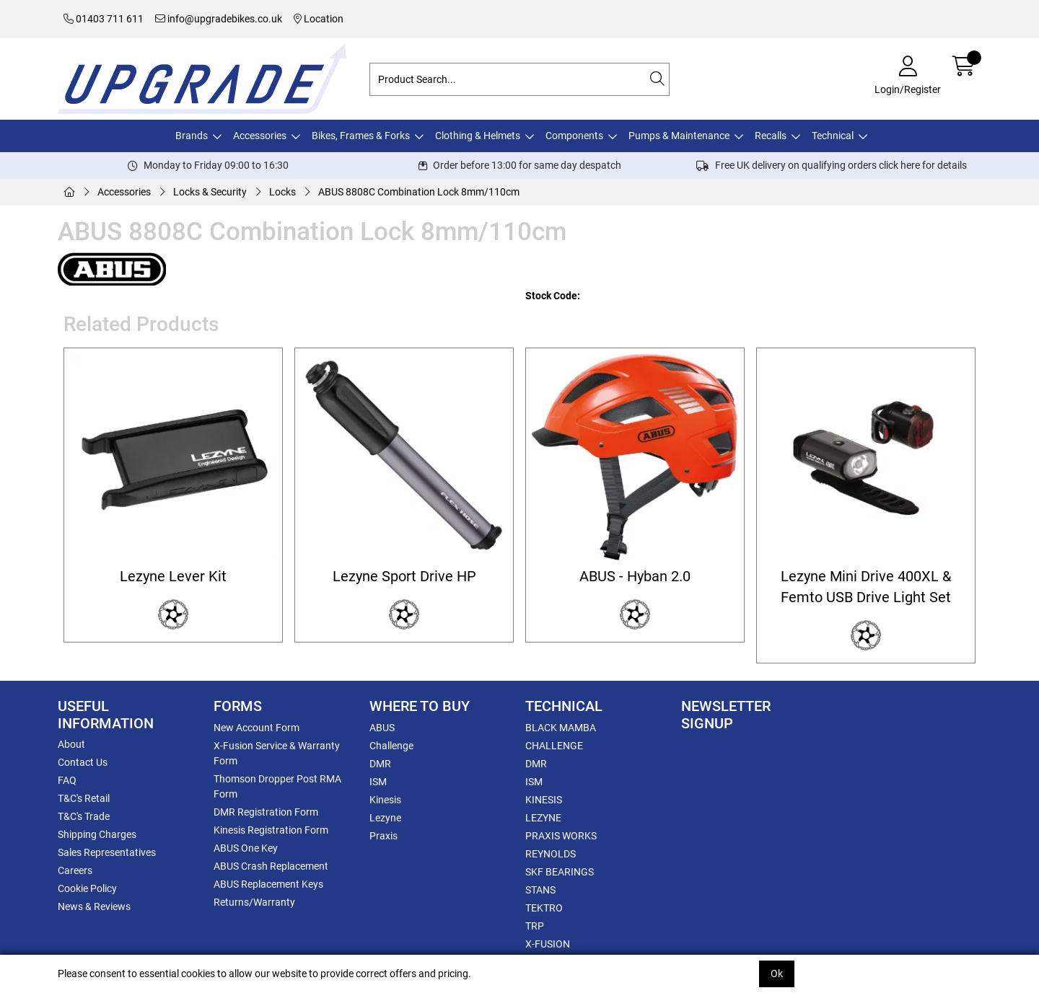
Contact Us (83, 762)
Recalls (770, 135)
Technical (833, 135)
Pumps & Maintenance (678, 135)
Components (574, 135)
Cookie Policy (87, 888)
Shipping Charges (97, 834)
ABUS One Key (246, 848)
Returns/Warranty (254, 902)
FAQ (67, 780)
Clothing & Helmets (477, 135)
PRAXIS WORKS (561, 836)
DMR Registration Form (266, 812)
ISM (378, 781)
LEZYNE (543, 818)
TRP (534, 926)
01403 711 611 (103, 19)
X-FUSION (547, 944)
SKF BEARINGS (559, 872)
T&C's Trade (84, 816)
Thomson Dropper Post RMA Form (277, 786)
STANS (540, 890)
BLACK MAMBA (560, 727)
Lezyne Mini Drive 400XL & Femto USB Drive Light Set (866, 587)
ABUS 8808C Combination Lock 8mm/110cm (419, 192)
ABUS (382, 727)
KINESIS (543, 800)
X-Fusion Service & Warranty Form (277, 753)
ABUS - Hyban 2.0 (635, 576)
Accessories (259, 135)
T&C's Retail (84, 798)
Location (318, 19)
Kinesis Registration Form (271, 830)
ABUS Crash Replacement (271, 866)
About (71, 744)
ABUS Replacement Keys (268, 884)
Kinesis (385, 800)
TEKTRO (544, 908)
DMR (380, 763)
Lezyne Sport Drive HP (404, 576)
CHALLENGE (554, 745)
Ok (777, 973)
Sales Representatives (107, 852)
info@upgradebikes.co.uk (218, 19)
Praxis (383, 836)
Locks (282, 192)
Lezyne (385, 818)
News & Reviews (94, 906)
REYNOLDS (550, 854)
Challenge (391, 745)
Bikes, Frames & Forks (361, 135)
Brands (191, 135)
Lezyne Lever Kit (173, 576)
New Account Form (256, 727)
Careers (75, 870)
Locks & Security (210, 192)
